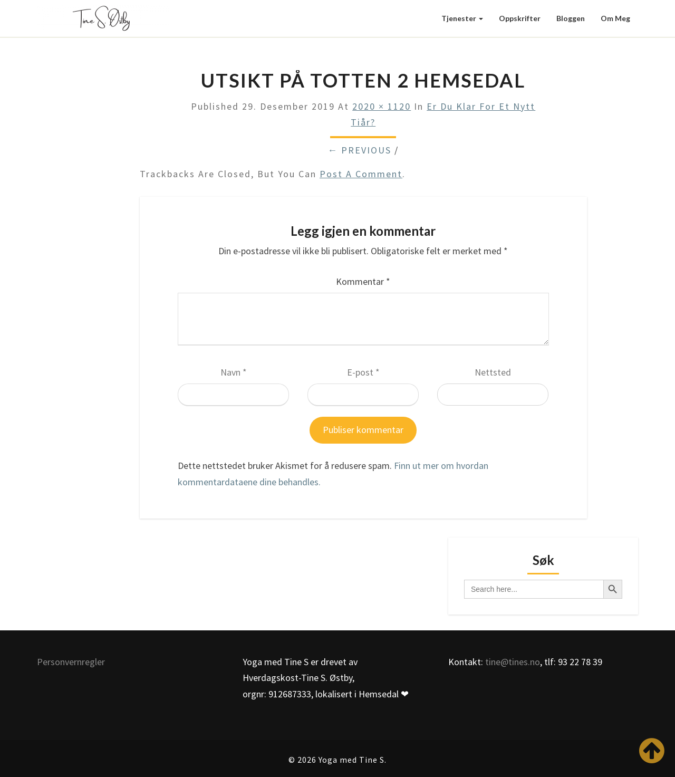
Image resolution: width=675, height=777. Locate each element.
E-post (363, 372)
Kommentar (363, 281)
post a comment (361, 174)
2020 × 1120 (381, 106)
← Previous (359, 150)
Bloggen (570, 18)
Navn (233, 372)
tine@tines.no (512, 662)
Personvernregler (71, 662)
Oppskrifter (520, 18)
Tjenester (462, 18)
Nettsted (493, 372)
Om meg (615, 18)
